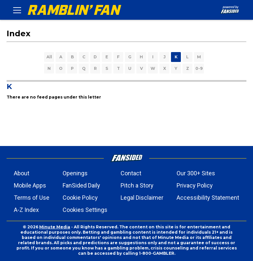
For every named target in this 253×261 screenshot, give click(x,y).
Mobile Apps (30, 185)
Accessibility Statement (208, 197)
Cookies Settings (85, 209)
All (49, 56)
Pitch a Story (137, 185)
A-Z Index (26, 209)
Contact (131, 173)
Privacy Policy (195, 185)
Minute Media (54, 226)
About (21, 173)
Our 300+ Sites (196, 173)
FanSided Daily (81, 185)
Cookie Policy (80, 197)
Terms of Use (31, 197)
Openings (75, 173)
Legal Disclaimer (142, 197)
